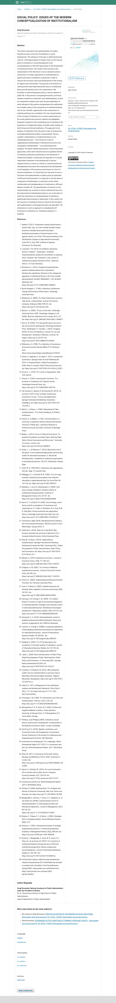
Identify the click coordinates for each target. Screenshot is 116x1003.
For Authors (21, 961)
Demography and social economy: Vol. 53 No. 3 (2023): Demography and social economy (54, 917)
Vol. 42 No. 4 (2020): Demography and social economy (51, 9)
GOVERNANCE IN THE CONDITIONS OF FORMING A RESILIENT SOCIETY (61, 921)
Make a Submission (25, 990)
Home (19, 9)
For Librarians (22, 965)
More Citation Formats (77, 117)
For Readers (21, 957)
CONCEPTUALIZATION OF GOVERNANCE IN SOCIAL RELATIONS (69, 914)
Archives (27, 9)
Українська (21, 942)
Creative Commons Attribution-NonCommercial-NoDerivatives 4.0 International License (81, 165)
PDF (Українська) (77, 78)
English (20, 938)
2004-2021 (21, 980)
